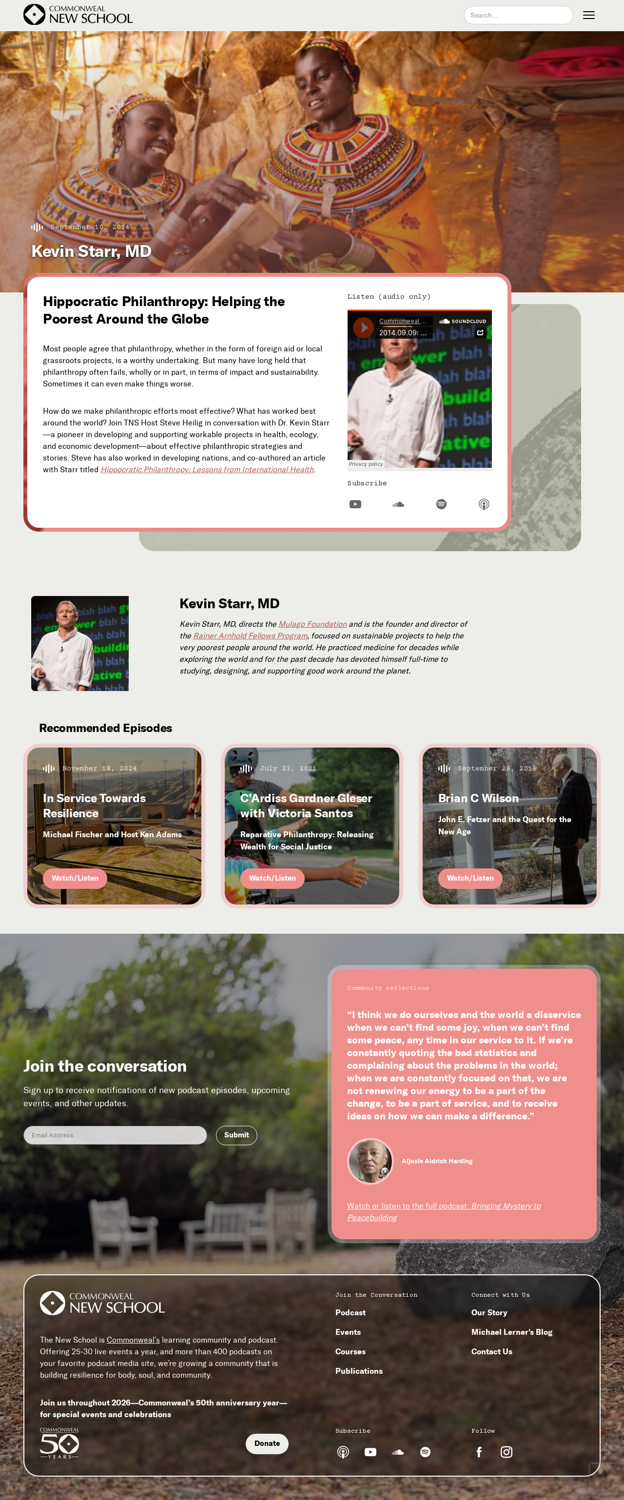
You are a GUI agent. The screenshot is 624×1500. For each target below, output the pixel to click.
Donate (267, 1443)
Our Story (489, 1312)
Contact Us (491, 1351)
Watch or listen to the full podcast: (444, 1211)
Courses (350, 1351)
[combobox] (518, 15)
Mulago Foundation (312, 624)
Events (348, 1332)
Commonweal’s (133, 1340)
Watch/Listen (75, 878)
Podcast (350, 1312)
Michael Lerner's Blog (511, 1332)
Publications (359, 1371)
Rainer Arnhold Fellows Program (250, 635)
